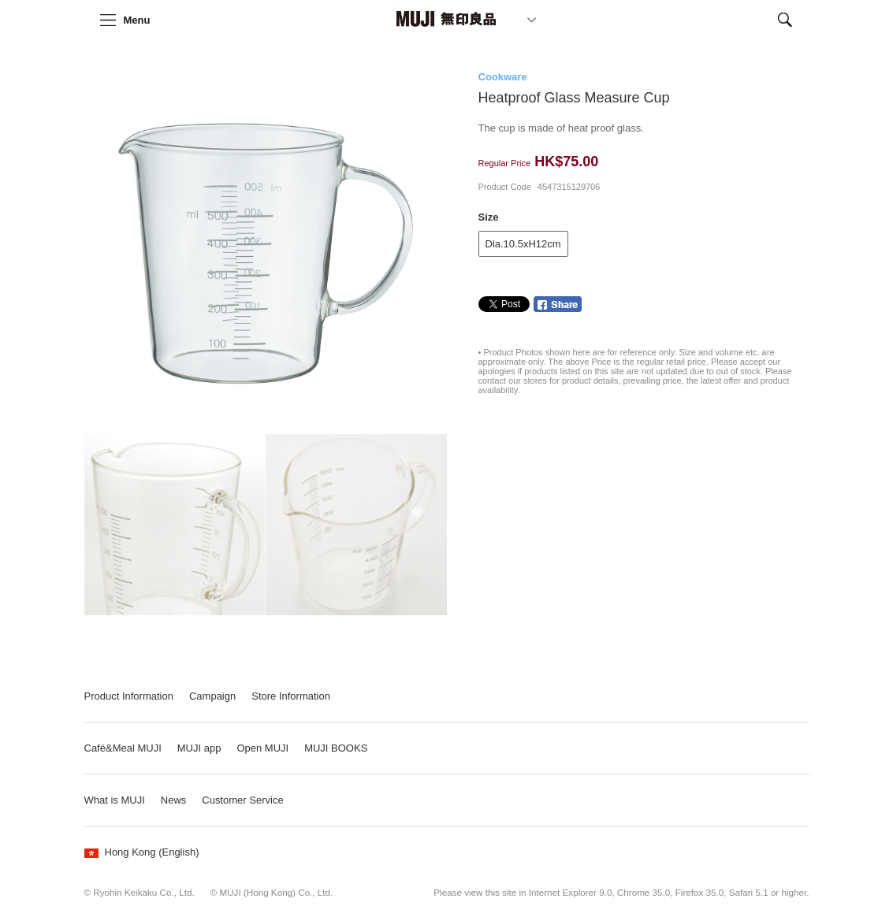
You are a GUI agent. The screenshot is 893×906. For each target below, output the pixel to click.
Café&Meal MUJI (123, 748)
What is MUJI (114, 800)
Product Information (128, 696)
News (174, 800)
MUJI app (199, 748)
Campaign (212, 696)
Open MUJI (262, 748)
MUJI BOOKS (335, 748)
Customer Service (242, 800)
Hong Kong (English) (141, 852)
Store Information (290, 696)
